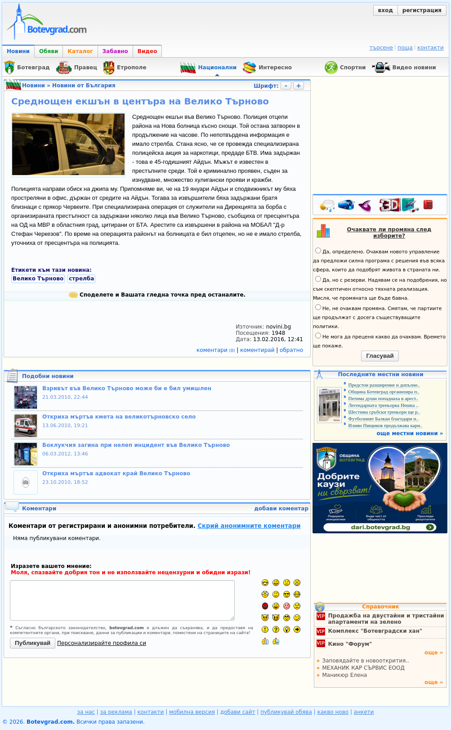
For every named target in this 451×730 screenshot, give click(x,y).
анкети (364, 712)
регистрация (422, 10)
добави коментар (281, 508)
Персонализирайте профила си (101, 643)
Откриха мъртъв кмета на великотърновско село (119, 417)
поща (405, 48)
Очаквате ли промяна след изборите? (389, 232)
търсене (381, 48)
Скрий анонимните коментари (248, 526)
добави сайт (237, 712)
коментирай (258, 350)
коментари (216, 350)
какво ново (332, 712)
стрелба (81, 278)
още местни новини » (410, 433)
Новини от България (84, 85)
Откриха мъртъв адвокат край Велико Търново (116, 473)
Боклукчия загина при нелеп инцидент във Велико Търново (136, 445)
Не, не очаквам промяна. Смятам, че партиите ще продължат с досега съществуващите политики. (377, 316)
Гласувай (379, 355)
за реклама (116, 712)
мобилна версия (192, 712)
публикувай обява (286, 712)
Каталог (80, 51)
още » (433, 652)
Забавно (115, 51)
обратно (291, 350)
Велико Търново (38, 278)
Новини (18, 51)
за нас (86, 712)
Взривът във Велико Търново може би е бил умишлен (126, 388)
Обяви (48, 51)
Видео (147, 51)
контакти (430, 48)
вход (385, 10)
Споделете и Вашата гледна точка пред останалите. (157, 295)
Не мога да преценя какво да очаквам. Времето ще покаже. (379, 341)
